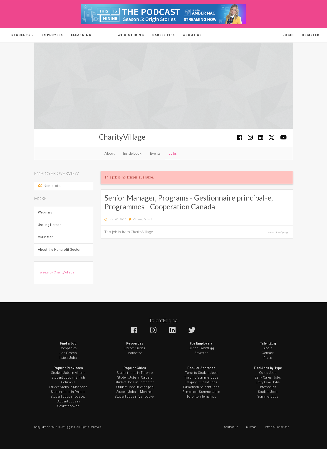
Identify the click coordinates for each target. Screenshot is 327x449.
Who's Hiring (131, 35)
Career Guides (134, 348)
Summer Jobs (267, 396)
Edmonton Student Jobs (201, 387)
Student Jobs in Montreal (134, 392)
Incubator (135, 353)
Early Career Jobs (268, 377)
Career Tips (163, 35)
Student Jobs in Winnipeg (135, 387)
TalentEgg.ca (163, 320)
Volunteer (45, 237)
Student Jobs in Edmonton (134, 382)
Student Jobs (268, 392)
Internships (268, 387)
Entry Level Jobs (268, 382)
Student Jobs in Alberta (68, 373)
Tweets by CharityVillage (56, 272)
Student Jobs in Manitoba (68, 387)
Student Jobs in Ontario (68, 392)
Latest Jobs (68, 358)
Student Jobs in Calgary (134, 377)
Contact (268, 353)
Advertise (201, 353)
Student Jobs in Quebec (68, 396)
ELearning (81, 35)
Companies (68, 348)
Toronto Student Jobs (201, 373)
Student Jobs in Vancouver (135, 396)
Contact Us (231, 427)
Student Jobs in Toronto (135, 373)
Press (267, 358)
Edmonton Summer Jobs (201, 392)
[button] (22, 35)
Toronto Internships (201, 396)
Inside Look (132, 153)
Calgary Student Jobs (201, 382)
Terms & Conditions (277, 427)
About (109, 153)
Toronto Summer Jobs (201, 377)
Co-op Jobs (268, 373)
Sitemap (251, 427)
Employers (52, 35)
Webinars (45, 212)
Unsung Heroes (49, 225)
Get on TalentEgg (201, 348)
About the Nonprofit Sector (59, 250)
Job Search (68, 353)
